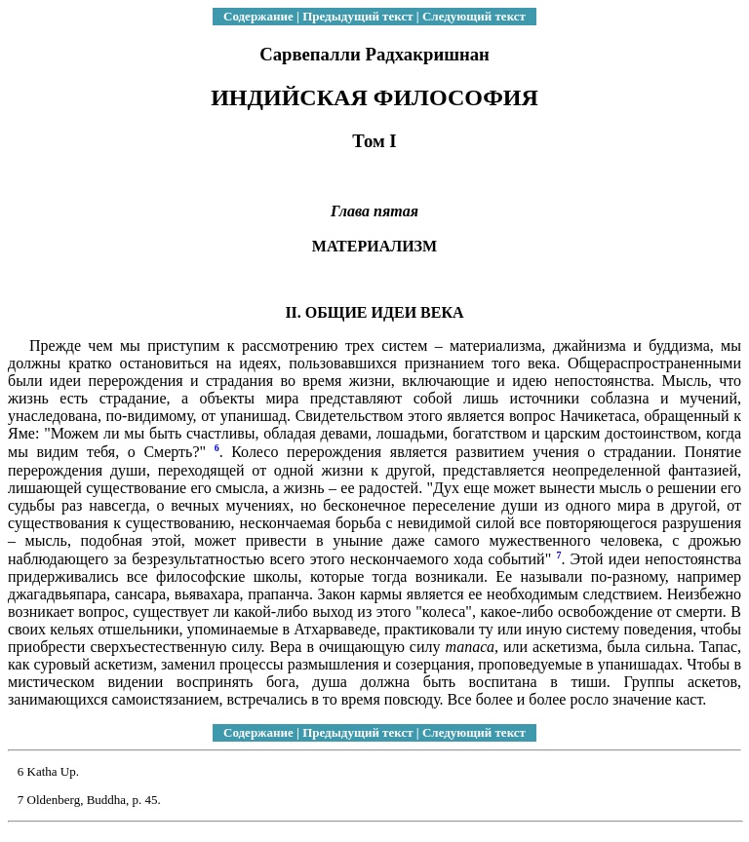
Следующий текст (474, 16)
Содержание (258, 16)
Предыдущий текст (357, 16)
